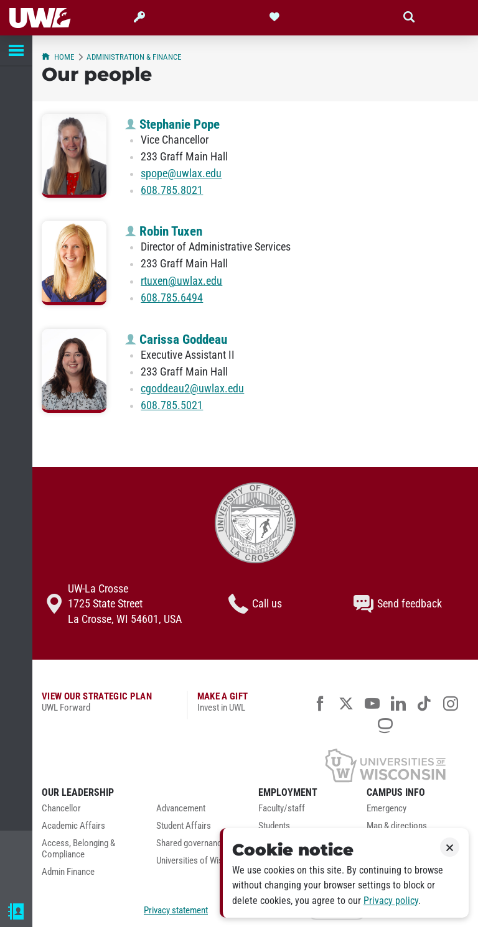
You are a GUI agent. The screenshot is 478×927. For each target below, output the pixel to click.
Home (58, 57)
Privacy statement (176, 910)
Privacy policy (390, 900)
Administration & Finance (134, 57)
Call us (255, 604)
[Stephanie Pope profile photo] (74, 156)
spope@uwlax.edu (181, 173)
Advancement (180, 808)
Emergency (386, 808)
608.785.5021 (172, 405)
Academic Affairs (73, 826)
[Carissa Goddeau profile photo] (74, 371)
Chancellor (61, 808)
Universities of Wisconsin (201, 861)
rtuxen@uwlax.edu (181, 281)
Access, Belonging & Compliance (78, 849)
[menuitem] (90, 812)
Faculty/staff (281, 808)
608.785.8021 (172, 190)
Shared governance (191, 843)
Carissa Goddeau (176, 339)
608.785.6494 (172, 298)
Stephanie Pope (172, 124)
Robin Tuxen (163, 231)
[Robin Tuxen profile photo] (74, 263)
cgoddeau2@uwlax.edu (192, 388)
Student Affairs (183, 826)
